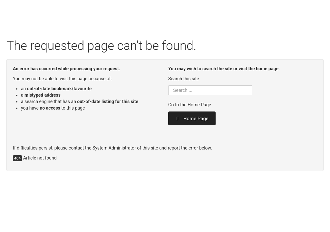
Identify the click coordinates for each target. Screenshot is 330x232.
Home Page (192, 118)
